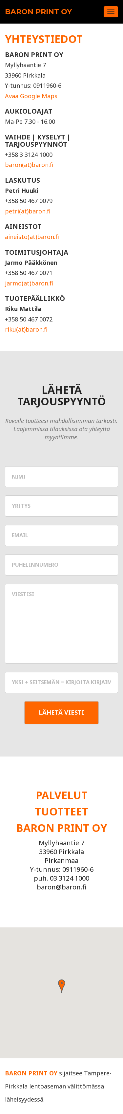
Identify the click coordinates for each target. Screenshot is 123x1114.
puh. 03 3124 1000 (61, 878)
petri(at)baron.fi (28, 211)
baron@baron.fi (61, 887)
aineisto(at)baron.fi (32, 237)
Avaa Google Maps (31, 96)
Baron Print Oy (38, 11)
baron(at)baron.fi (29, 165)
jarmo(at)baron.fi (29, 283)
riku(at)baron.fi (26, 329)
